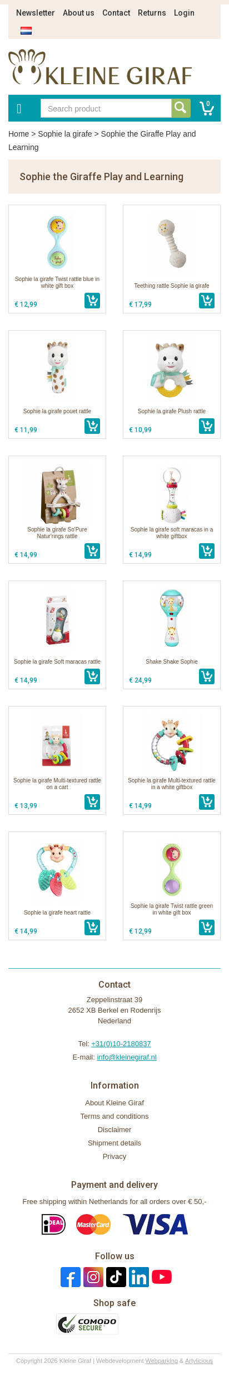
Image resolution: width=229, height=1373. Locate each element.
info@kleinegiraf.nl (126, 1057)
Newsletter (35, 12)
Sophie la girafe (65, 133)
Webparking (162, 1360)
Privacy (115, 1156)
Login (184, 12)
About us (78, 12)
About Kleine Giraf (114, 1103)
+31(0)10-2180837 (121, 1044)
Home (18, 133)
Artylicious (199, 1360)
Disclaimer (115, 1129)
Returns (152, 12)
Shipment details (114, 1143)
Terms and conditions (115, 1116)
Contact (116, 12)
